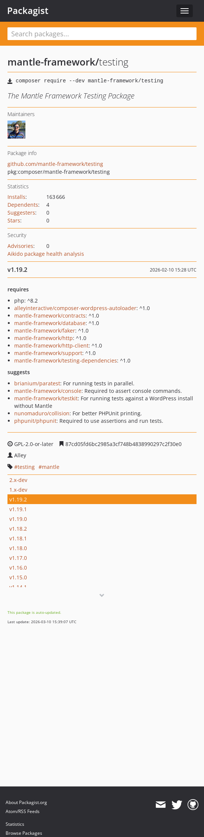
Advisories (20, 245)
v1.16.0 (18, 567)
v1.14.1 (18, 587)
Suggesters (21, 212)
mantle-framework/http (43, 338)
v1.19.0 (18, 518)
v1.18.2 (18, 528)
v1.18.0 (18, 548)
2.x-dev (18, 479)
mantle (50, 466)
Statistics (15, 824)
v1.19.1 (18, 509)
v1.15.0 (18, 577)
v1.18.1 (18, 538)
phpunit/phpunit (35, 420)
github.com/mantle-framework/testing (55, 163)
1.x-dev (18, 489)
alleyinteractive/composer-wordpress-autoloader (75, 308)
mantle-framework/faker (44, 330)
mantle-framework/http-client (51, 345)
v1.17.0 (18, 557)
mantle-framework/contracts (50, 315)
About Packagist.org (26, 802)
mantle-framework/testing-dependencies (65, 360)
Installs (16, 196)
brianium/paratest (37, 383)
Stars (13, 220)
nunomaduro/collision (41, 413)
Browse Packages (24, 833)
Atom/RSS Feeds (23, 811)
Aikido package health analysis (45, 253)
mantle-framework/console (47, 390)
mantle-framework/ (53, 62)
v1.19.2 (18, 499)
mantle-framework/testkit (46, 398)
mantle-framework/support (48, 353)
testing (26, 466)
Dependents (22, 204)
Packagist (28, 10)
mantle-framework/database (50, 323)
